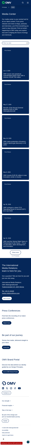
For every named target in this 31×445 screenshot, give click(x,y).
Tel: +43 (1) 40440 (8, 291)
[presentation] (15, 43)
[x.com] (7, 388)
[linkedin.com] (3, 388)
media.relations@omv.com (11, 293)
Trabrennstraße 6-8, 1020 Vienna (13, 287)
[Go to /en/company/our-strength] (3, 439)
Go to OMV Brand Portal (10, 372)
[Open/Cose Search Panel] (23, 3)
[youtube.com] (19, 388)
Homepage (4, 7)
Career (5, 421)
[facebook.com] (15, 388)
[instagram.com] (11, 388)
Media (13, 7)
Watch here (6, 323)
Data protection (6, 432)
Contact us (6, 393)
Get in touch (6, 298)
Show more (15, 252)
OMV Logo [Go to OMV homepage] (6, 2)
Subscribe (6, 348)
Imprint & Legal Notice (7, 435)
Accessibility (5, 430)
